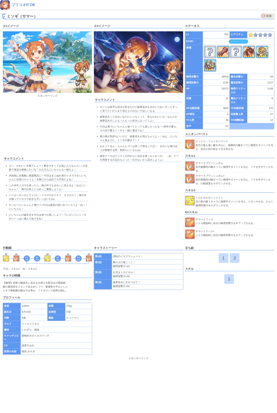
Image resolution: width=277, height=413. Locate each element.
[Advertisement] (47, 125)
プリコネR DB (23, 5)
